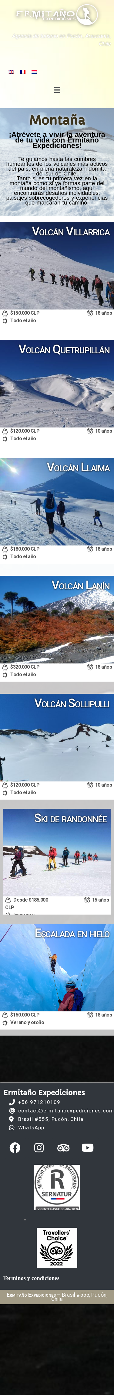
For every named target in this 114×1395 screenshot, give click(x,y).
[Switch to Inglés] (11, 72)
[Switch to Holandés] (34, 72)
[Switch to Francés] (23, 72)
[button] (57, 90)
